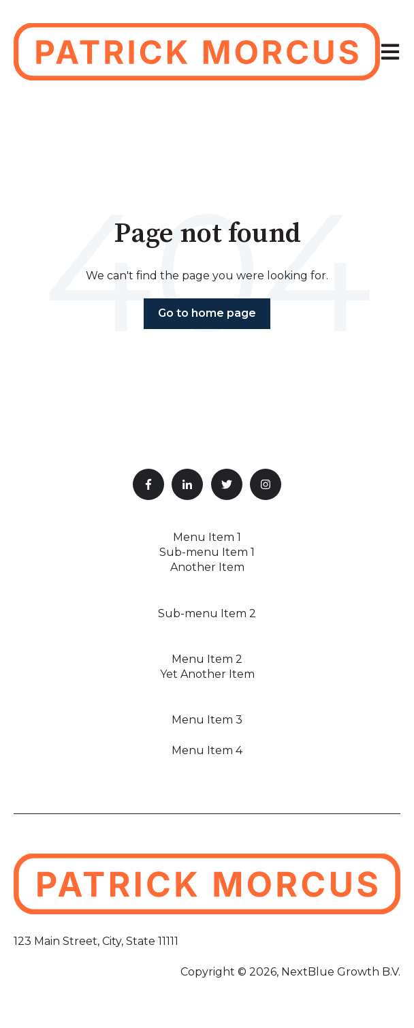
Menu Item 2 (207, 659)
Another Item (207, 567)
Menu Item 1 (207, 537)
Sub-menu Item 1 (207, 552)
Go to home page (207, 313)
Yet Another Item (207, 674)
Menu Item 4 (207, 750)
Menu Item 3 (207, 719)
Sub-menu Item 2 (207, 613)
